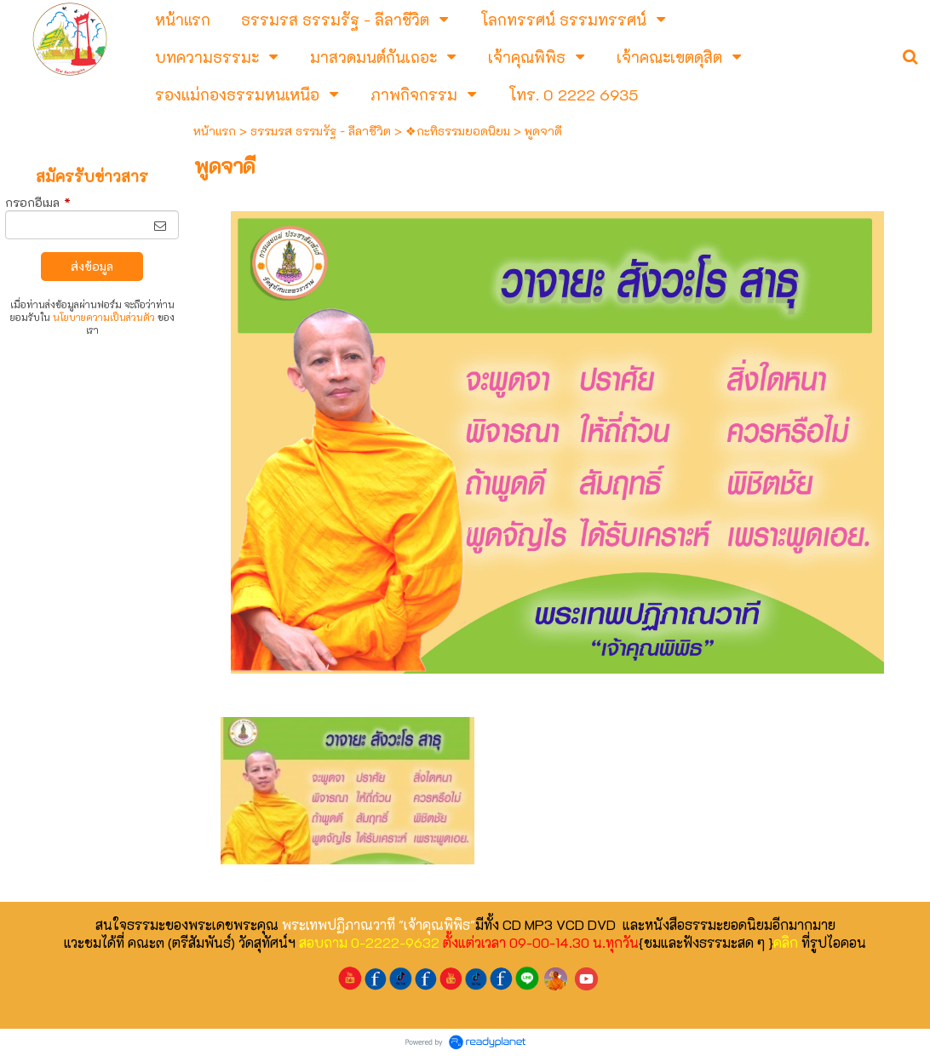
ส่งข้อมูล (92, 266)
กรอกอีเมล (38, 202)
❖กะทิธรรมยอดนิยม (457, 131)
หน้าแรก (214, 131)
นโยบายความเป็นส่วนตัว (104, 317)
